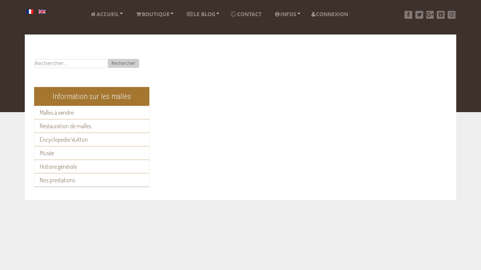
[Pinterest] (441, 15)
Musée (47, 153)
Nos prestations (57, 180)
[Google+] (430, 15)
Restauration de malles (65, 126)
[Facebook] (408, 15)
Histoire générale (58, 166)
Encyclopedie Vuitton (64, 139)
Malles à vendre (57, 112)
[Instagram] (451, 15)
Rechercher (123, 63)
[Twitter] (419, 15)
